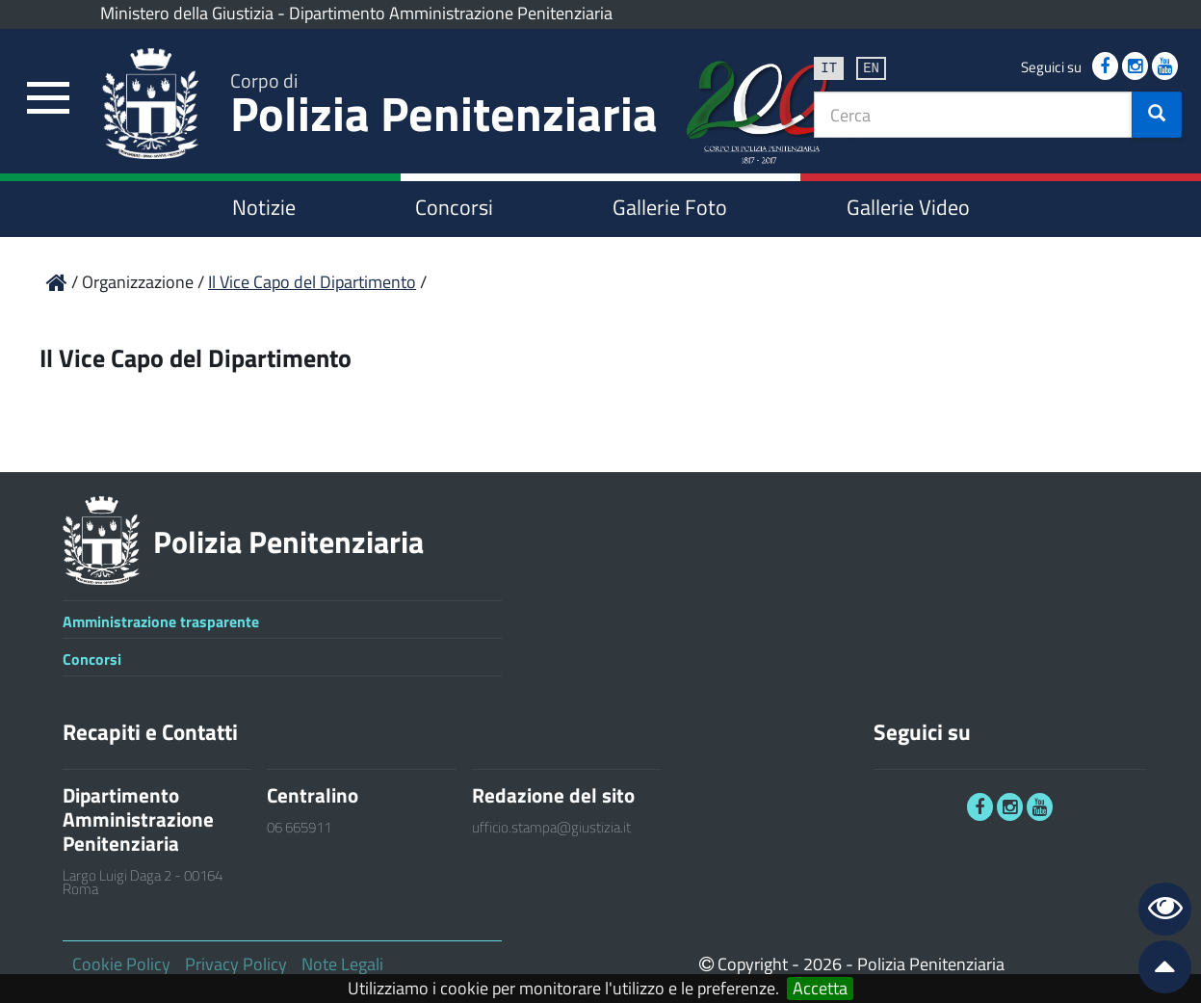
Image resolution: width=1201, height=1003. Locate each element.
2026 (822, 964)
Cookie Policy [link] (121, 964)
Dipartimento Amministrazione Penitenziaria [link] (451, 13)
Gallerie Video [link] (908, 207)
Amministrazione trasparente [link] (161, 621)
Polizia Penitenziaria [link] (444, 107)
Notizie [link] (264, 207)
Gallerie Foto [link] (670, 207)
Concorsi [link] (454, 207)
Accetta (820, 988)
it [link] (829, 67)
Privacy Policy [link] (236, 964)
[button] (1157, 115)
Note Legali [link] (342, 964)
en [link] (871, 67)
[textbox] (973, 115)
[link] (48, 99)
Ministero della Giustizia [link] (187, 13)
